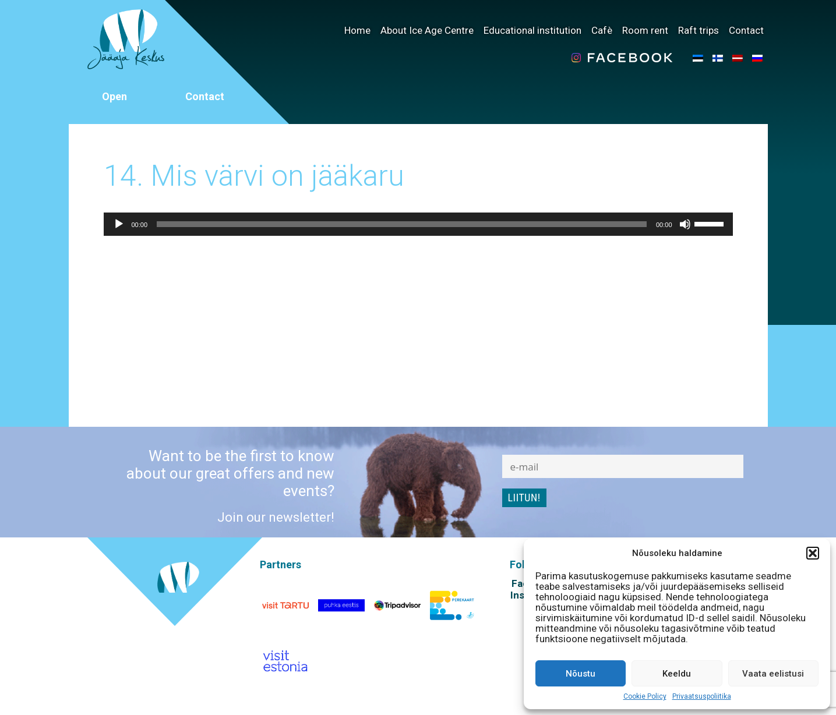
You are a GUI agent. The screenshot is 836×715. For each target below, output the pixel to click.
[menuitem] (698, 57)
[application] (418, 224)
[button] (813, 553)
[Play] (119, 224)
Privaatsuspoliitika (701, 696)
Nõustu (580, 673)
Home (357, 30)
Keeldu (676, 673)
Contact (746, 30)
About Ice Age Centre (427, 30)
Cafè (601, 30)
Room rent (645, 30)
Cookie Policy (644, 696)
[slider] (402, 224)
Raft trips (698, 30)
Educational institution (532, 30)
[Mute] (685, 224)
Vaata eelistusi (773, 673)
